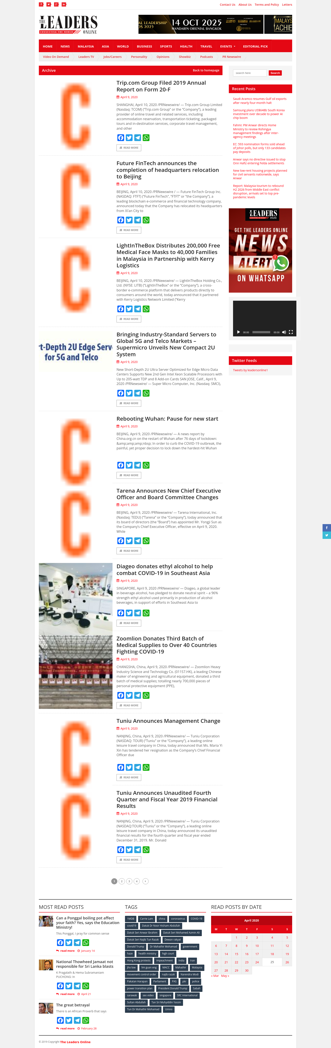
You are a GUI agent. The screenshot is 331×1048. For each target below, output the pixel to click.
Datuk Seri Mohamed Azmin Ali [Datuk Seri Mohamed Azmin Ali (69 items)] (181, 932)
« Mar (215, 976)
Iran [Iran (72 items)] (192, 960)
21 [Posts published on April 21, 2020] (226, 962)
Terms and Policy (267, 4)
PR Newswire (231, 57)
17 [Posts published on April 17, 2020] (257, 954)
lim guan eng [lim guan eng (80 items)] (149, 967)
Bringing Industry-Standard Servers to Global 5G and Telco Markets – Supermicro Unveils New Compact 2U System (166, 344)
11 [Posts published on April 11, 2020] (272, 946)
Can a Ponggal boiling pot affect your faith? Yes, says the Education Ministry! (87, 922)
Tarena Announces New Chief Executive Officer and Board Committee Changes (169, 494)
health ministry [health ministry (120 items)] (147, 953)
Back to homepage (206, 70)
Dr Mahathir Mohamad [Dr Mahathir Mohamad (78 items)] (163, 946)
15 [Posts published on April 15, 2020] (236, 954)
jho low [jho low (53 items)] (131, 967)
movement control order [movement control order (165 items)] (141, 974)
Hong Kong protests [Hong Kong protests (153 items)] (139, 960)
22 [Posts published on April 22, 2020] (236, 962)
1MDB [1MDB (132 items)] (130, 918)
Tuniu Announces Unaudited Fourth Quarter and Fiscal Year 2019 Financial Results (167, 799)
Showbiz (185, 57)
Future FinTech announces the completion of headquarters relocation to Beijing (168, 169)
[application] (264, 318)
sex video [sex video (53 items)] (148, 995)
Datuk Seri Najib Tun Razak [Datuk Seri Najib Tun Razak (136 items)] (143, 939)
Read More (128, 148)
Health (186, 46)
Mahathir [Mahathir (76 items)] (180, 967)
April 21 (84, 994)
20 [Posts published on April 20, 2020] (216, 962)
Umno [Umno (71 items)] (168, 1009)
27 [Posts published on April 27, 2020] (216, 970)
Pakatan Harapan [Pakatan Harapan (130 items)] (137, 981)
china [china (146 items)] (162, 918)
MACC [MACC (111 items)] (166, 967)
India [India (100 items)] (181, 960)
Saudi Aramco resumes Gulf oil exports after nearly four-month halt (259, 101)
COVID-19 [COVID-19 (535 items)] (196, 918)
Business (144, 46)
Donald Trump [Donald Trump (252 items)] (135, 946)
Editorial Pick (255, 46)
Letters (287, 4)
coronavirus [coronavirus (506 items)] (178, 918)
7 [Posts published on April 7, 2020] (226, 946)
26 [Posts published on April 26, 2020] (287, 962)
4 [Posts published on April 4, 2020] (272, 937)
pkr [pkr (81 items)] (184, 981)
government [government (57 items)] (190, 946)
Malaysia (86, 46)
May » (225, 976)
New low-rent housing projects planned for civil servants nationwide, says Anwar (260, 174)
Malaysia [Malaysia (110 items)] (197, 967)
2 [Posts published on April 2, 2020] (247, 937)
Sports (166, 46)
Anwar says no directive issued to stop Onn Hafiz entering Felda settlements (259, 161)
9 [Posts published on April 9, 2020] (247, 946)
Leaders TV (86, 57)
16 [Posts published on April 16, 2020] (246, 954)
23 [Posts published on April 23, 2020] (246, 962)
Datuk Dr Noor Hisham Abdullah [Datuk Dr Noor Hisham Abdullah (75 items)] (161, 925)
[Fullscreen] (291, 332)
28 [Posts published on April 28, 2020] (226, 970)
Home (48, 46)
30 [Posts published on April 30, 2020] (246, 970)
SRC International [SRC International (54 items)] (187, 995)
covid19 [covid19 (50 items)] (131, 925)
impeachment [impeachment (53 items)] (164, 960)
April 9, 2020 (127, 97)
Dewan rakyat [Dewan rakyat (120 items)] (173, 939)
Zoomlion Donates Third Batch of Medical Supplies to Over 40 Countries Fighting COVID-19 (167, 645)
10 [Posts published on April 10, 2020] (257, 946)
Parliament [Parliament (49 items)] (159, 981)
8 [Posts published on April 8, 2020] (236, 946)
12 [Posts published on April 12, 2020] (287, 946)
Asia (105, 46)
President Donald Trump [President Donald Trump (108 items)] (172, 988)
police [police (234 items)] (195, 981)
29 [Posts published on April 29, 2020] (236, 970)
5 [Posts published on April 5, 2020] (287, 937)
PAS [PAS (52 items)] (174, 981)
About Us (245, 4)
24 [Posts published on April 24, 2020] (257, 962)
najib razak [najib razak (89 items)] (168, 974)
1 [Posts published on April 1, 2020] (236, 937)
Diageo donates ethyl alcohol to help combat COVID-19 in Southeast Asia (165, 569)
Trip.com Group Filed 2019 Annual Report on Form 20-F (161, 86)
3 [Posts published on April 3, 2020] (257, 937)
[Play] (238, 332)
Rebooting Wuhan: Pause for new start (167, 418)
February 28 (87, 1028)
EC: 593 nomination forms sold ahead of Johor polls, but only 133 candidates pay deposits (259, 148)
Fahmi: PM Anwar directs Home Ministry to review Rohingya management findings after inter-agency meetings (256, 131)
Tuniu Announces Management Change (168, 720)
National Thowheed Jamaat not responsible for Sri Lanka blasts (84, 964)
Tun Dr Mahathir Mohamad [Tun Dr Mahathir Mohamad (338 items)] (143, 1009)
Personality (139, 57)
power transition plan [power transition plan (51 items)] (139, 988)
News (65, 46)
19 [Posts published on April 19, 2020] (287, 954)
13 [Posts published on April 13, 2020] (216, 954)
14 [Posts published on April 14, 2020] (226, 954)
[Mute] (284, 332)
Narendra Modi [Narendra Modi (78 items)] (190, 974)
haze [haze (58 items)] (130, 953)
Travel (206, 46)
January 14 (86, 950)
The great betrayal (73, 1004)
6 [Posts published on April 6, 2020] (216, 946)
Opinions (163, 57)
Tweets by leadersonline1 (250, 370)
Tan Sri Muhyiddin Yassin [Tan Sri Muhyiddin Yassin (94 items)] (166, 1002)
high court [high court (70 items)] (168, 953)
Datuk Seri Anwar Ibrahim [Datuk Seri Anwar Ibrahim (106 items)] (142, 932)
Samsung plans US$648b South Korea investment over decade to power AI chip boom (259, 114)
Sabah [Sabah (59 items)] (196, 988)
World (123, 46)
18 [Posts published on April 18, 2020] (272, 954)
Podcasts (206, 57)
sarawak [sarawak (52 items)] (132, 995)
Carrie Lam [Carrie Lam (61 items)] (146, 918)
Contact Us (227, 4)
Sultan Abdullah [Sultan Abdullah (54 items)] (136, 1002)
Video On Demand (56, 57)
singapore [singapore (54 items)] (165, 995)
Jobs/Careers (112, 57)
